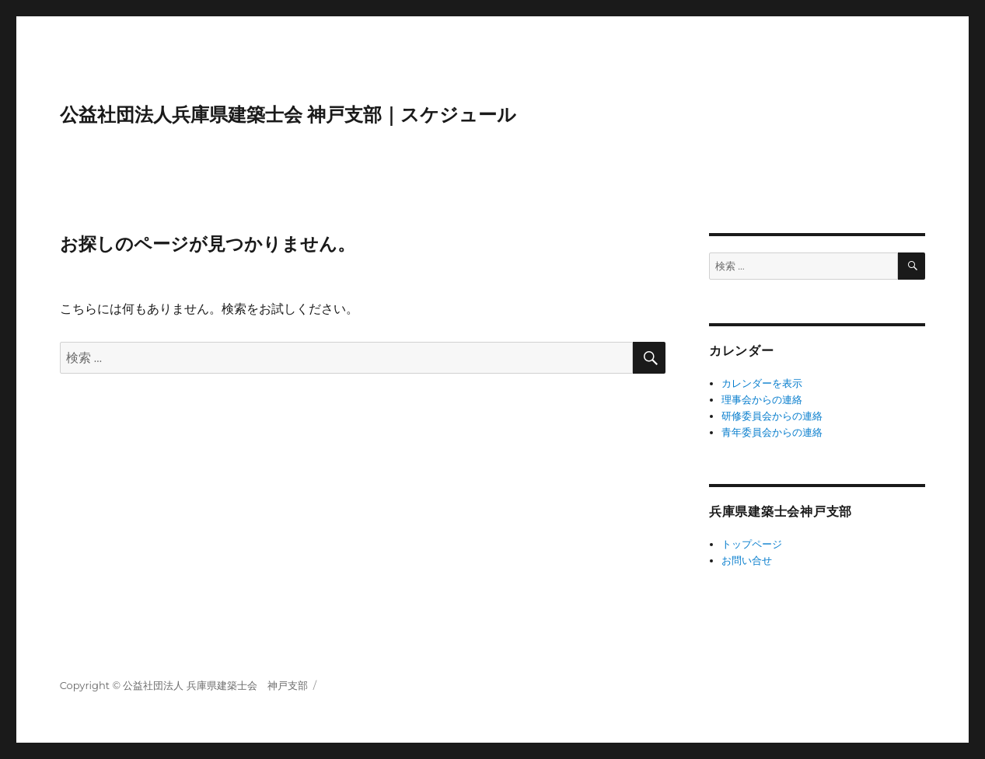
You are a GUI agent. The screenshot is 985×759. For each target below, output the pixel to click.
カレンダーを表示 (761, 383)
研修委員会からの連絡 (772, 415)
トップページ (751, 544)
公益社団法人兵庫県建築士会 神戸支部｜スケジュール (288, 114)
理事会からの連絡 (761, 399)
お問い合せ (746, 560)
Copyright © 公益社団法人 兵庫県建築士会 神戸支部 (184, 685)
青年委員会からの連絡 (772, 432)
